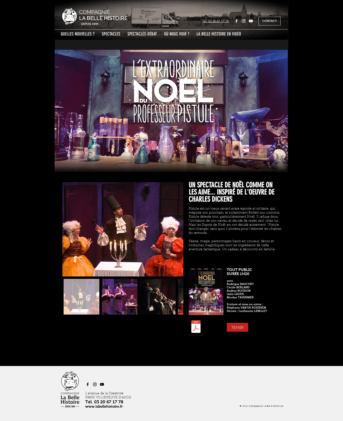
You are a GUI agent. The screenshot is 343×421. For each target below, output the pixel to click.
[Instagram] (243, 21)
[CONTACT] (269, 21)
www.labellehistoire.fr (104, 406)
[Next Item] (175, 229)
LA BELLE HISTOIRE (103, 18)
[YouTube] (250, 21)
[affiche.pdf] (195, 329)
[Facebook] (236, 21)
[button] (237, 327)
